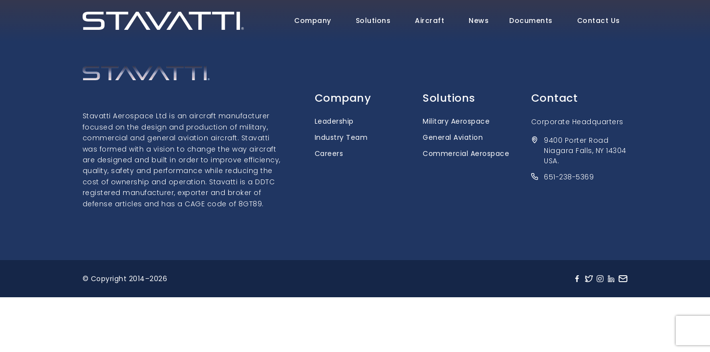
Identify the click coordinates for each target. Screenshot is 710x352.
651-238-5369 (569, 177)
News (479, 20)
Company (312, 20)
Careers (329, 153)
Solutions (373, 20)
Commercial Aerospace (466, 153)
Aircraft (429, 20)
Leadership (334, 121)
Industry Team (341, 137)
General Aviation (453, 137)
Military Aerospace (456, 121)
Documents (531, 20)
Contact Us (598, 20)
